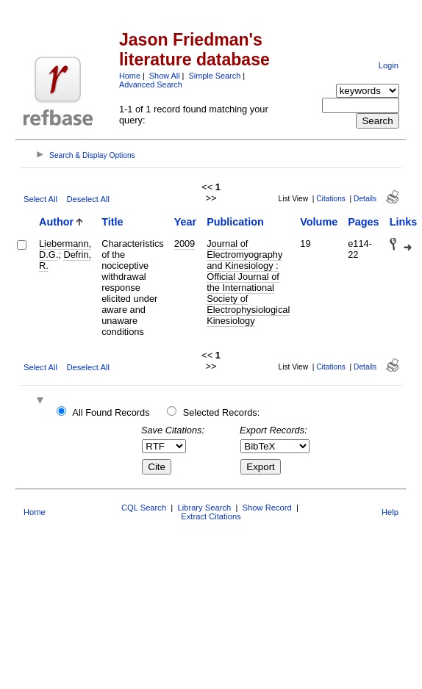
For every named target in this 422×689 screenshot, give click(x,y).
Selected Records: (221, 412)
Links (404, 222)
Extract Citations (210, 516)
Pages (363, 222)
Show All (164, 75)
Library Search (204, 507)
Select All (40, 199)
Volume (318, 222)
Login (388, 65)
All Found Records (110, 412)
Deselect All (87, 199)
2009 (184, 243)
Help (390, 512)
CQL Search (143, 507)
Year (185, 222)
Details (365, 199)
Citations (331, 199)
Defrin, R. (65, 260)
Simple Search (214, 75)
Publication (235, 222)
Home (129, 75)
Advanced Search (150, 84)
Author (56, 222)
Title (112, 222)
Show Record (267, 507)
